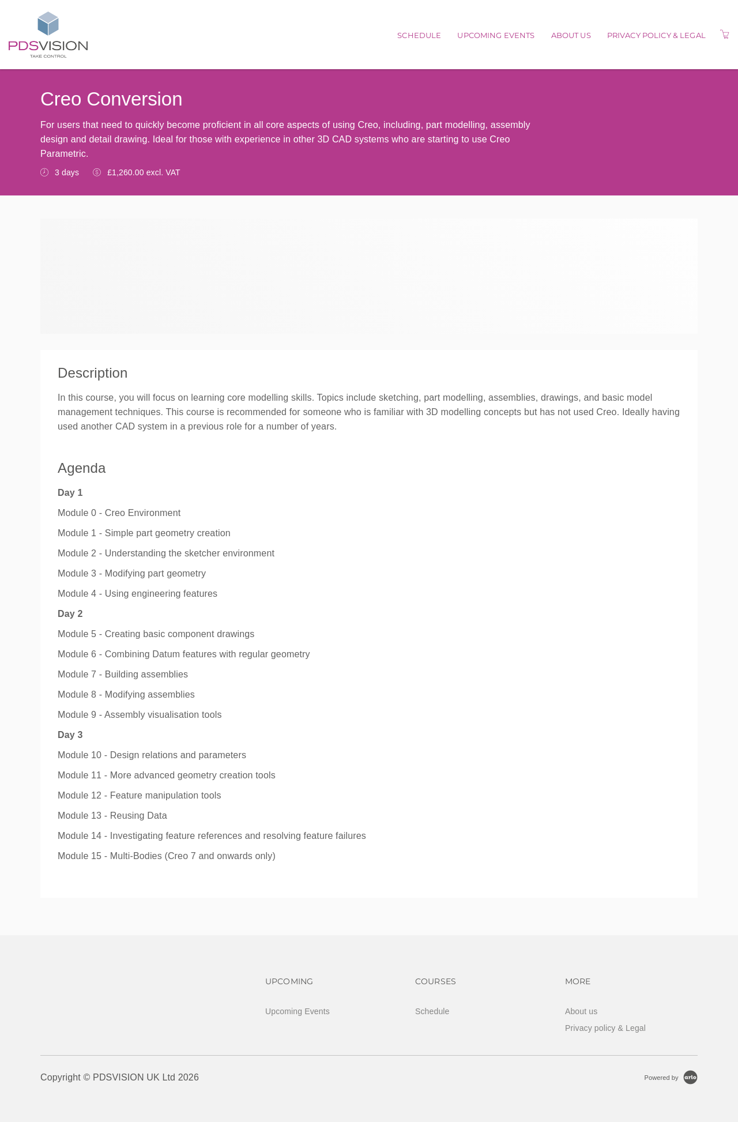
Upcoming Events (495, 35)
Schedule (419, 35)
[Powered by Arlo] (671, 1077)
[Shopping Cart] (724, 34)
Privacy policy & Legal (656, 35)
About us (571, 35)
